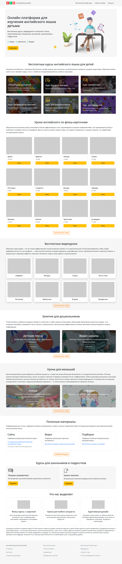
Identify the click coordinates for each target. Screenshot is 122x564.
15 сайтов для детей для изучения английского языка (20, 443)
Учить (19, 163)
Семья (75, 275)
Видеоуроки (85, 549)
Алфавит (19, 275)
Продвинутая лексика (50, 555)
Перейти (13, 483)
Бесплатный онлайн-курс (84, 3)
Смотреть (33, 346)
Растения (19, 299)
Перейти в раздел (61, 454)
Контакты (9, 552)
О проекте (9, 549)
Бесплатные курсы (49, 545)
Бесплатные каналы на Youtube (93, 444)
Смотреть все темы (61, 233)
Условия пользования (13, 555)
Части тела (103, 275)
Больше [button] (111, 3)
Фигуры (47, 275)
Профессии (103, 299)
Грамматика (47, 552)
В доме (75, 299)
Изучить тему (33, 401)
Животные (47, 299)
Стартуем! (13, 48)
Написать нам (85, 552)
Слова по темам (100, 3)
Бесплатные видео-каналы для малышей (60, 444)
